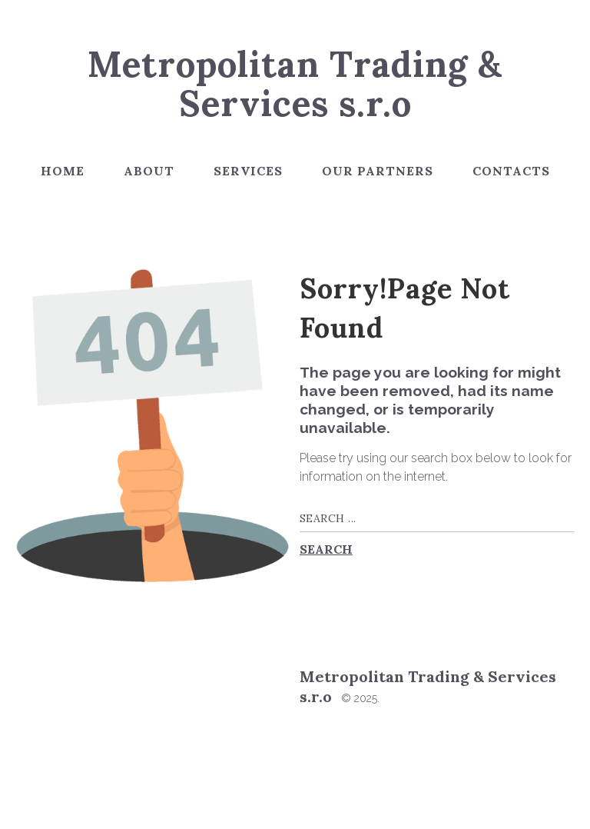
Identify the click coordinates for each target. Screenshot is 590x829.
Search (326, 549)
